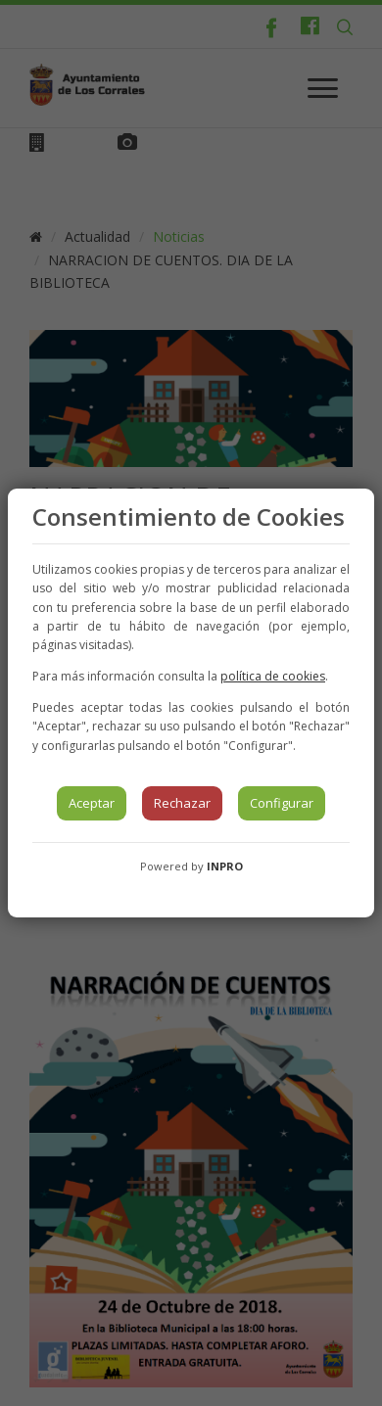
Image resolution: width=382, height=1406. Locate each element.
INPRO (225, 866)
